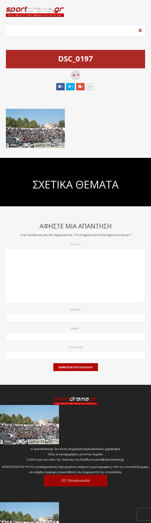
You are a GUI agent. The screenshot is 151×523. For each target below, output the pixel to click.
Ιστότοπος (75, 347)
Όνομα (75, 309)
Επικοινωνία (79, 480)
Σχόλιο (75, 244)
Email (75, 328)
